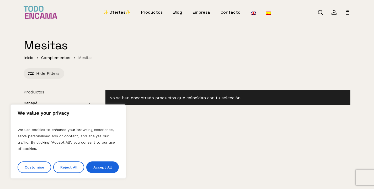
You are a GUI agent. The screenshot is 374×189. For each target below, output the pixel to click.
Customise (34, 167)
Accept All (102, 167)
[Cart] (347, 12)
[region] (68, 141)
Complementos (55, 57)
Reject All (68, 167)
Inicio (28, 57)
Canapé (30, 103)
